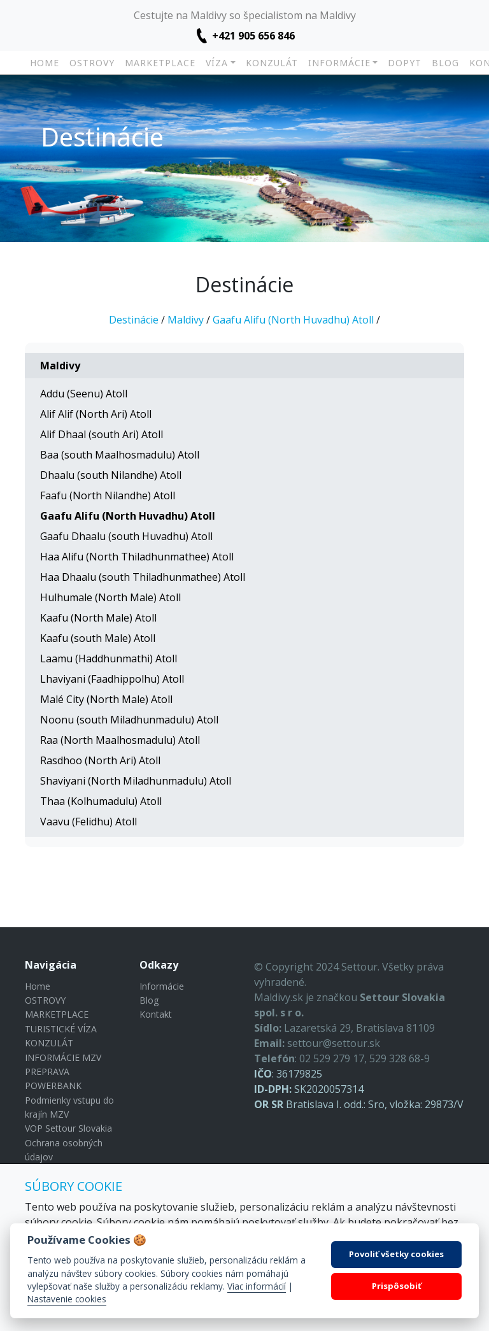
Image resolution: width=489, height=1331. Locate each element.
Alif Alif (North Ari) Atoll (96, 414)
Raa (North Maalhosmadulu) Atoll (120, 740)
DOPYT (405, 63)
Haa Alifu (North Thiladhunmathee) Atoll (137, 557)
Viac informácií (256, 1286)
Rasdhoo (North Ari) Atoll (100, 760)
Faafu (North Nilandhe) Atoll (107, 495)
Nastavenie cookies (66, 1299)
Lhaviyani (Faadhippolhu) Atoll (112, 679)
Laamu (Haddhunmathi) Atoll (108, 658)
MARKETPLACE (160, 63)
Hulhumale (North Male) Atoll (110, 597)
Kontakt (155, 1014)
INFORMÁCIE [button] (339, 63)
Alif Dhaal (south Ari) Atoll (101, 434)
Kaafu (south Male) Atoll (97, 638)
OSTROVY (92, 63)
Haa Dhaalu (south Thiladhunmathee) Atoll (142, 577)
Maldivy (185, 320)
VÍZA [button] (217, 63)
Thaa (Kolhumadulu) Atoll (101, 801)
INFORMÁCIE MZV (63, 1057)
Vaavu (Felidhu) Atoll (88, 822)
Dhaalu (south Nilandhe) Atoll (110, 475)
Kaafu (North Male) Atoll (98, 618)
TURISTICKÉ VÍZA (61, 1029)
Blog (445, 63)
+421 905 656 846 (253, 36)
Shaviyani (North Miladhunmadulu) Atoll (135, 781)
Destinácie (134, 320)
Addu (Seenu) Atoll (83, 394)
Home (44, 63)
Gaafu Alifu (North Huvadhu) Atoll (293, 320)
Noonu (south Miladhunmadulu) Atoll (129, 720)
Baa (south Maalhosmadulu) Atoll (119, 455)
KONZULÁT (272, 63)
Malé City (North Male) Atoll (106, 699)
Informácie (161, 986)
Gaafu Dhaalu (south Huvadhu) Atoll (126, 536)
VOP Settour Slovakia (68, 1128)
